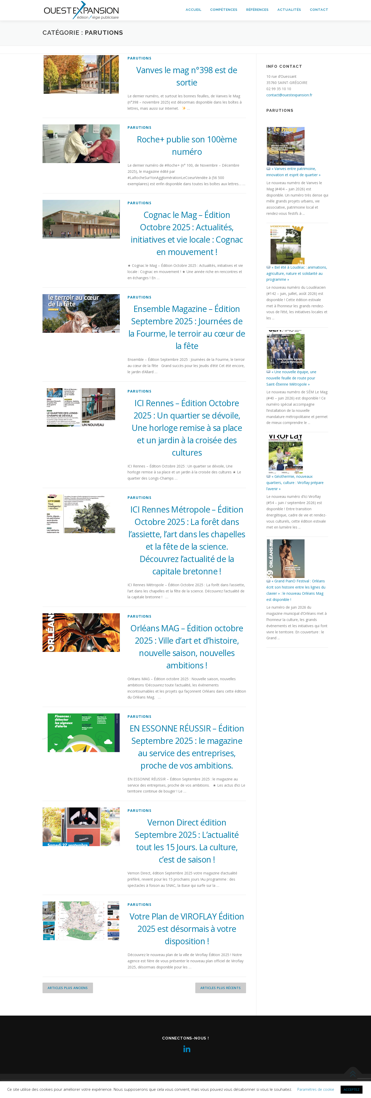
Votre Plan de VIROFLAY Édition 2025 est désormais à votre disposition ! (187, 929)
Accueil (193, 10)
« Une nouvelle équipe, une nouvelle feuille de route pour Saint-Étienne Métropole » (291, 378)
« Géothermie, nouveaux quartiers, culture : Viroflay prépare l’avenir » (295, 482)
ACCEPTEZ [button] (351, 1089)
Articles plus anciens (68, 988)
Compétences (224, 10)
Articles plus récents (220, 988)
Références (257, 10)
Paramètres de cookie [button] (315, 1089)
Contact (319, 10)
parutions (139, 58)
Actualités (289, 10)
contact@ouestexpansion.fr (289, 94)
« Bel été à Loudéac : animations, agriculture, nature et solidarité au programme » (296, 273)
